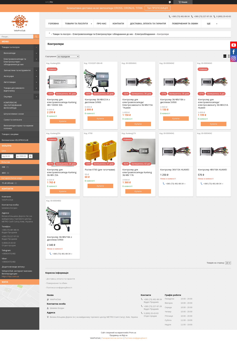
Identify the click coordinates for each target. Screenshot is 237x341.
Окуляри (8, 96)
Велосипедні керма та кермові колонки (18, 127)
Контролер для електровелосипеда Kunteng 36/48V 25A (61, 172)
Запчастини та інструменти (17, 70)
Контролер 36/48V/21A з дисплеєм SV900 (97, 101)
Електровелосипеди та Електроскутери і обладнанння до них (15, 62)
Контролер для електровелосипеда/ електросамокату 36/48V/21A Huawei (213, 103)
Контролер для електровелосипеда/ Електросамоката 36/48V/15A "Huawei (137, 103)
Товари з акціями (10, 134)
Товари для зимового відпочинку (14, 89)
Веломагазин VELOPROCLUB (15, 140)
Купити (62, 121)
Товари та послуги (10, 47)
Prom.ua (132, 333)
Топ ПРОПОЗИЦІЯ (157, 8)
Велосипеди (9, 53)
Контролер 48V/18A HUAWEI (212, 169)
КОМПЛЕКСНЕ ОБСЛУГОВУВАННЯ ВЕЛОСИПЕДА (12, 105)
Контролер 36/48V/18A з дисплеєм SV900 (172, 101)
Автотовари (10, 82)
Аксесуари (9, 76)
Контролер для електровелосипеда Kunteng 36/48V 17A (137, 172)
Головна (53, 23)
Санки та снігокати (13, 119)
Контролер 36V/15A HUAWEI (174, 169)
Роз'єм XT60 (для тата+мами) (100, 169)
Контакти (118, 23)
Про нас (101, 23)
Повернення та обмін (185, 23)
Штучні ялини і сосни (14, 113)
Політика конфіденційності (59, 287)
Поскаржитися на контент (112, 338)
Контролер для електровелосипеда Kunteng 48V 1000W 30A (61, 102)
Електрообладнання (145, 34)
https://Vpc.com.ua (10, 276)
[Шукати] (36, 36)
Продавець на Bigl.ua (118, 335)
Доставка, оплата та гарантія (148, 23)
